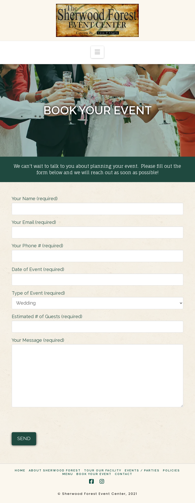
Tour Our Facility (102, 470)
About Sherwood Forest (55, 470)
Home (20, 470)
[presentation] (50, 421)
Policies (171, 470)
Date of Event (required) (97, 275)
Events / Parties (142, 470)
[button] (97, 52)
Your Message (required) (97, 344)
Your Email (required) (97, 228)
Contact (123, 474)
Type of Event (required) (97, 298)
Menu (67, 474)
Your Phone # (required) (97, 251)
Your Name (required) (97, 204)
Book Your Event (94, 474)
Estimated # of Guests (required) (97, 322)
